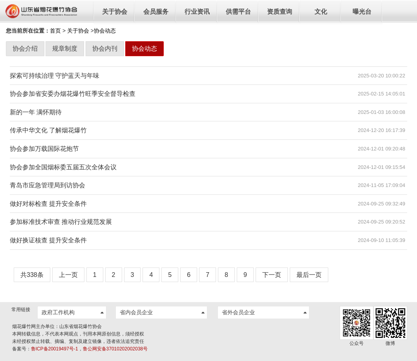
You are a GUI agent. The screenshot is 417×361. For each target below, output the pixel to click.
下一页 (271, 274)
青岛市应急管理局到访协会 (47, 185)
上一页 (68, 274)
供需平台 (238, 11)
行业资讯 (197, 11)
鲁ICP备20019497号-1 (54, 349)
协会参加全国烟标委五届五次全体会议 (63, 167)
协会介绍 (25, 48)
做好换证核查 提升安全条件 (48, 240)
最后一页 (309, 274)
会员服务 (155, 11)
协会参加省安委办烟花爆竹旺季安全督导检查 (72, 93)
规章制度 (64, 48)
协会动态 (144, 48)
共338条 (32, 274)
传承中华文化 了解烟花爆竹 (48, 130)
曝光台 (362, 11)
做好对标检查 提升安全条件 (48, 203)
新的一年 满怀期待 (36, 112)
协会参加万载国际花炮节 (44, 148)
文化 (321, 11)
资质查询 (279, 11)
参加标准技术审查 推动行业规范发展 (61, 221)
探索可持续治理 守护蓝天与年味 (54, 75)
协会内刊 (104, 48)
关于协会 (114, 11)
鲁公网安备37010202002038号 (115, 349)
